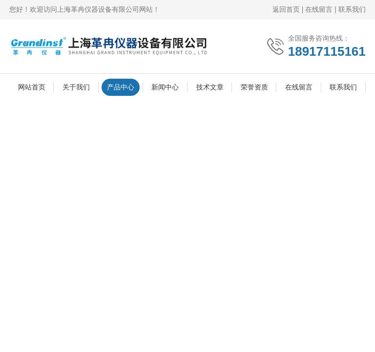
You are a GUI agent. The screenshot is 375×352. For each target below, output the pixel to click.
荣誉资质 (254, 87)
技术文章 (210, 87)
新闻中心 (165, 87)
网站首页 (31, 87)
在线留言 (319, 9)
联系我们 (352, 9)
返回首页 (286, 9)
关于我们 (76, 87)
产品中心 (120, 87)
